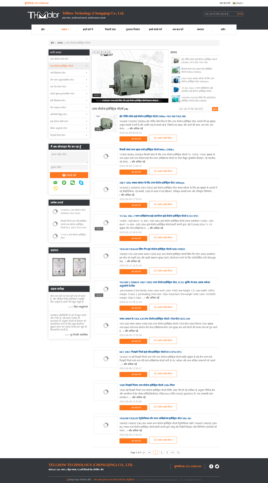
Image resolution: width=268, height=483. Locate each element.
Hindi (239, 3)
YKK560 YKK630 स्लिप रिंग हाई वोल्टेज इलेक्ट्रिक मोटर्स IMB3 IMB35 (130, 100)
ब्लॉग (223, 29)
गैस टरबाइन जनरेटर (58, 107)
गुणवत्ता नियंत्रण (133, 29)
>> (172, 452)
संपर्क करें (69, 175)
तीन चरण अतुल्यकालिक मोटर (62, 80)
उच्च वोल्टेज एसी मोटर (59, 59)
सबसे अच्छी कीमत (163, 138)
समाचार (200, 29)
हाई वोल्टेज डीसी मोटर (59, 121)
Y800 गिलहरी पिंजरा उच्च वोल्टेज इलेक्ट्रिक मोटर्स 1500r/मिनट (147, 385)
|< (144, 452)
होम (42, 29)
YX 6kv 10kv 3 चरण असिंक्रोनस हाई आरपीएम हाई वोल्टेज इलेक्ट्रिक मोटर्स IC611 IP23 (197, 90)
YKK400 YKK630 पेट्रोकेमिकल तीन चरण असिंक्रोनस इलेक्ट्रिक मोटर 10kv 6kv (155, 418)
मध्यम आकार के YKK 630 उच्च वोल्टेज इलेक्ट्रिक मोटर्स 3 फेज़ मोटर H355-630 (154, 319)
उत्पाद (65, 29)
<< (149, 452)
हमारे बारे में (88, 29)
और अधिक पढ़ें (136, 128)
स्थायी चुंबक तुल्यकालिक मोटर (62, 93)
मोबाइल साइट (73, 480)
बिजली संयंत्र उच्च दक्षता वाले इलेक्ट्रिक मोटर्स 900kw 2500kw (196, 70)
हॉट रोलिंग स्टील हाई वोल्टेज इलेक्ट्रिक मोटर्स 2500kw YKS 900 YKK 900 (199, 61)
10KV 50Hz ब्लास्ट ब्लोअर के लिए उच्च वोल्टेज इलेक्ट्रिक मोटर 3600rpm (197, 80)
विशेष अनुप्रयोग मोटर (58, 128)
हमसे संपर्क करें (155, 29)
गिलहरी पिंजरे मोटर (57, 135)
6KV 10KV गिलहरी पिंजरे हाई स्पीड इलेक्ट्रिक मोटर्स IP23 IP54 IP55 (150, 352)
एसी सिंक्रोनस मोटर (58, 73)
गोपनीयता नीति (85, 480)
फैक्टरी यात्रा (110, 29)
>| (178, 452)
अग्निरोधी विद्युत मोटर (58, 114)
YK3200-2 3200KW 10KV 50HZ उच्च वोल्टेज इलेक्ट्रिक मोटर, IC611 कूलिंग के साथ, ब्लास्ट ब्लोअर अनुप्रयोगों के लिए (164, 284)
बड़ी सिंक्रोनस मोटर (57, 100)
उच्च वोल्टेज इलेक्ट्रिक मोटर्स (61, 66)
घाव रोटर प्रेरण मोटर (58, 86)
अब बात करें (224, 3)
